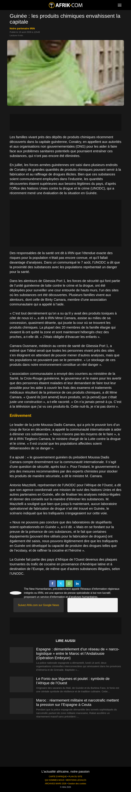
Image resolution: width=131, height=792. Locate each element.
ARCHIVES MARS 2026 (55, 783)
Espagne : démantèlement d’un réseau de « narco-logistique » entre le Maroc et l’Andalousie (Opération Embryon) (77, 653)
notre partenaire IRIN (22, 28)
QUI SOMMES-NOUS (54, 780)
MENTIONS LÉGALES (76, 780)
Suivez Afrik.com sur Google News (38, 605)
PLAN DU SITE (75, 776)
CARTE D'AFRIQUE (58, 776)
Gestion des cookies (77, 783)
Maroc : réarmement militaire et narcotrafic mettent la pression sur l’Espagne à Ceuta (77, 702)
